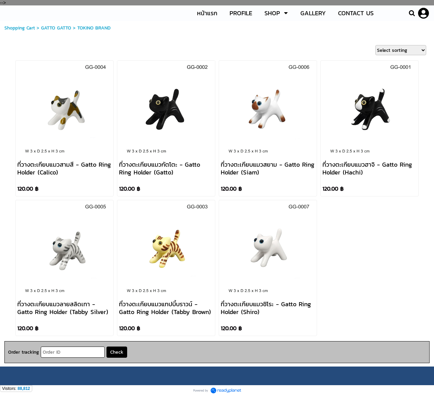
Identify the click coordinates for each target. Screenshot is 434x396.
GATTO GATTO (56, 28)
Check (116, 352)
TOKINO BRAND (94, 28)
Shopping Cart (19, 28)
